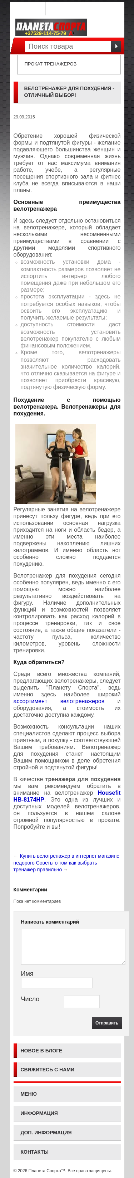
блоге (54, 1050)
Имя (27, 973)
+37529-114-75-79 (50, 33)
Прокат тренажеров (51, 64)
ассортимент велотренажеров (59, 701)
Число (30, 999)
